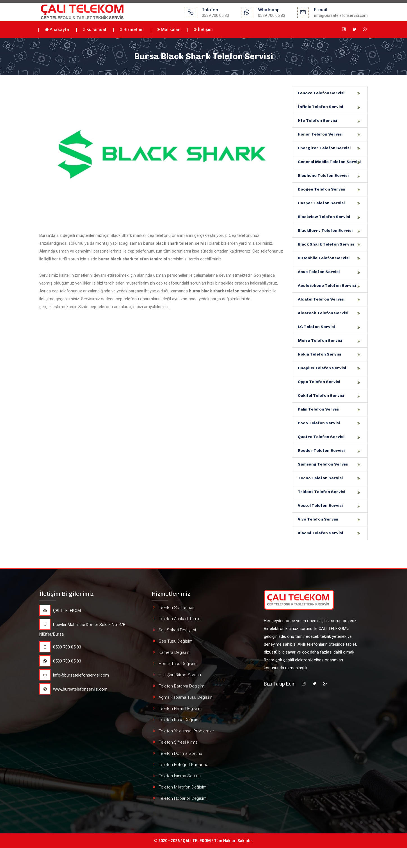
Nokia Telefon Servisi (319, 354)
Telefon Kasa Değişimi (179, 719)
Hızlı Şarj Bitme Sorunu (180, 674)
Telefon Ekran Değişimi (180, 708)
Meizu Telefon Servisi (320, 340)
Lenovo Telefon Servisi (321, 93)
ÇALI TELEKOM (60, 610)
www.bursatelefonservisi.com (73, 689)
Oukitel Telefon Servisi (321, 395)
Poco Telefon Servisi (319, 423)
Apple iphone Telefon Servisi (327, 285)
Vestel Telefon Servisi (320, 505)
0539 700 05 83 (60, 647)
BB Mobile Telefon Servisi (323, 258)
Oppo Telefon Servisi (319, 381)
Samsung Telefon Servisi (323, 464)
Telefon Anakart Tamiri (179, 618)
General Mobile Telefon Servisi (329, 161)
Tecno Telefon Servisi (320, 478)
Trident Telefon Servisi (321, 491)
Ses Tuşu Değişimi (176, 641)
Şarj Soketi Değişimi (177, 629)
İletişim (203, 29)
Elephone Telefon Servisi (323, 175)
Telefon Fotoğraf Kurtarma (183, 764)
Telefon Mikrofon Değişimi (183, 787)
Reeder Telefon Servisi (321, 450)
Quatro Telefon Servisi (321, 436)
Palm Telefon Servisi (318, 409)
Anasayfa (57, 29)
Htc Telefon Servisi (317, 120)
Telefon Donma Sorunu (180, 753)
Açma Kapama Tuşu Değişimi (186, 697)
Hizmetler (131, 29)
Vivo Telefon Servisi (318, 519)
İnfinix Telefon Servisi (320, 106)
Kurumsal (94, 29)
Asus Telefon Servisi (319, 271)
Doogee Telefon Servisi (321, 189)
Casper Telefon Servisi (321, 203)
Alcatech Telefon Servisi (323, 313)
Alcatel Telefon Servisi (321, 299)
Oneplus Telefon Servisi (322, 368)
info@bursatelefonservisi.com (74, 675)
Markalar (168, 29)
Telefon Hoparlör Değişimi (183, 798)
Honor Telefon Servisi (320, 134)
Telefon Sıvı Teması (177, 607)
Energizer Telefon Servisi (324, 148)
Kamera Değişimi (174, 652)
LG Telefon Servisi (316, 326)
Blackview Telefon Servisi (324, 216)
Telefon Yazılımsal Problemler (186, 731)
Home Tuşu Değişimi (178, 663)
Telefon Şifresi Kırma (178, 742)
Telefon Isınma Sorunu (180, 775)
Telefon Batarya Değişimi (182, 686)
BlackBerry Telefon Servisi (325, 230)
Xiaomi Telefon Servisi (320, 533)
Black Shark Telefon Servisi (326, 244)
